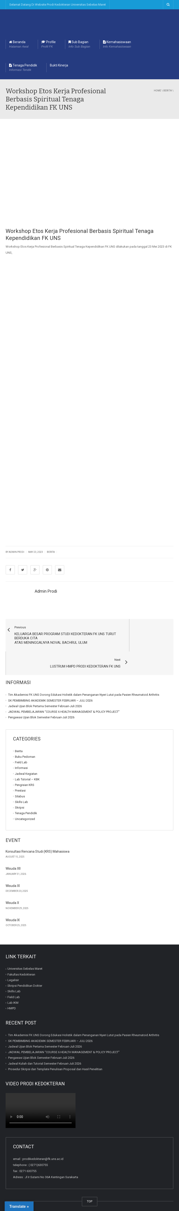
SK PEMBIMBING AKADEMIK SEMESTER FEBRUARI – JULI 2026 (50, 686)
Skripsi (19, 793)
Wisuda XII (13, 854)
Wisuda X (12, 888)
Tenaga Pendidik (23, 67)
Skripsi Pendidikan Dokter (24, 971)
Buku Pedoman (25, 742)
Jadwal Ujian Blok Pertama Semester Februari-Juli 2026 (45, 691)
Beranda (18, 44)
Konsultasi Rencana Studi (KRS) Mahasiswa (37, 837)
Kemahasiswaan (117, 44)
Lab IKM (12, 988)
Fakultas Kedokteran (21, 960)
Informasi (21, 753)
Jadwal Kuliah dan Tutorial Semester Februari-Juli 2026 (44, 1049)
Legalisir (13, 965)
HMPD (11, 994)
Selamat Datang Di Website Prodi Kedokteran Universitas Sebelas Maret (57, 4)
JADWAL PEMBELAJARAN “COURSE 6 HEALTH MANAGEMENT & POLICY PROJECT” (64, 697)
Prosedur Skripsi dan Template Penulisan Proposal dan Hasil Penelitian (55, 1054)
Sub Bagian (79, 44)
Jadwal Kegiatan (26, 759)
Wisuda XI (13, 871)
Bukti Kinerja (59, 65)
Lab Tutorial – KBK (27, 765)
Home (157, 90)
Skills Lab (21, 787)
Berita (167, 90)
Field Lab (21, 748)
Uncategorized (25, 804)
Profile (48, 44)
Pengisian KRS (24, 770)
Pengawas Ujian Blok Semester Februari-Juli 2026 (41, 703)
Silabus (20, 782)
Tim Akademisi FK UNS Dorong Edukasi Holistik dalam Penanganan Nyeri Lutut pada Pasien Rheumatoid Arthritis (83, 680)
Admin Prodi (46, 591)
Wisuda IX (13, 905)
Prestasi (20, 776)
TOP (89, 1187)
